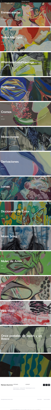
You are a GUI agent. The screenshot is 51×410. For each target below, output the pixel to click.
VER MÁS (3, 19)
